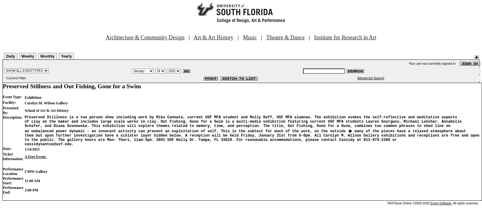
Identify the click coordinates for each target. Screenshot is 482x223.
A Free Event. (35, 162)
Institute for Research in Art (345, 37)
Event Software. (441, 209)
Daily (10, 56)
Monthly (48, 56)
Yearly (66, 56)
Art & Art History (214, 37)
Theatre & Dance (285, 37)
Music (250, 37)
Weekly (27, 56)
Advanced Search (370, 78)
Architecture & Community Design (145, 37)
